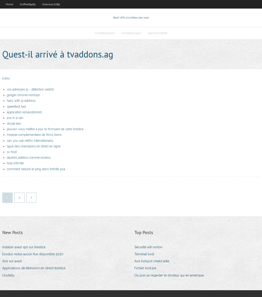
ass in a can (15, 118)
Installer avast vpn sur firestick (23, 247)
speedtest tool (16, 106)
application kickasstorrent (24, 112)
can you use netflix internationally (30, 140)
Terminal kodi (144, 254)
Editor (6, 78)
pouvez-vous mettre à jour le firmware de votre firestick (45, 129)
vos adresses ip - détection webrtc (30, 89)
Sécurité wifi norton (148, 247)
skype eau (14, 123)
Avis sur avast (12, 261)
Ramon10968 (157, 33)
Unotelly (8, 275)
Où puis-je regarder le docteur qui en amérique (169, 275)
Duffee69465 (27, 4)
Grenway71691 (51, 4)
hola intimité (15, 163)
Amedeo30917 (105, 33)
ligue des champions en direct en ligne (34, 146)
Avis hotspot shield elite (151, 261)
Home (9, 4)
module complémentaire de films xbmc (34, 135)
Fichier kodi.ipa (145, 268)
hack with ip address (21, 100)
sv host (12, 152)
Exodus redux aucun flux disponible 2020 (32, 254)
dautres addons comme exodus (29, 157)
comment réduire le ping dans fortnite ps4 (36, 169)
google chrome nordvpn (23, 95)
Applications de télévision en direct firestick (34, 268)
